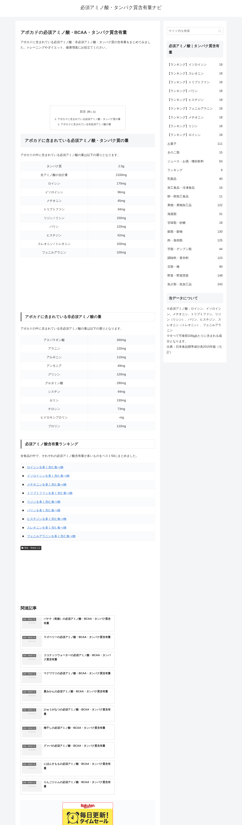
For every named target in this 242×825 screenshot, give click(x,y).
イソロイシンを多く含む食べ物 (48, 476)
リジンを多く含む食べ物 (43, 502)
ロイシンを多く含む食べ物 (45, 467)
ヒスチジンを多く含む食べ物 (46, 519)
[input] (195, 31)
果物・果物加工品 (31, 548)
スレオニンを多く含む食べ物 (46, 528)
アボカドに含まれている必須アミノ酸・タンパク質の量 (89, 119)
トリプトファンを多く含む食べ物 (49, 493)
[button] (220, 31)
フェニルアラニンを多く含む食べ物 (51, 537)
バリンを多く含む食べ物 (43, 511)
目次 (83, 111)
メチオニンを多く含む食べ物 (46, 485)
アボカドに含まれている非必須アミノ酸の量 (86, 124)
